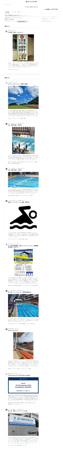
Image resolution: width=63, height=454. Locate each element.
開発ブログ (53, 18)
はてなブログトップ (45, 19)
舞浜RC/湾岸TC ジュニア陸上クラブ (13, 373)
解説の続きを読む (22, 21)
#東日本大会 (22, 402)
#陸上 (18, 368)
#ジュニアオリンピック (15, 69)
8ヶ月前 (15, 30)
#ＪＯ (18, 323)
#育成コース (15, 161)
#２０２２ (28, 323)
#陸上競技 (10, 402)
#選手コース (10, 161)
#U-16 (9, 118)
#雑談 (30, 368)
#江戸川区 (30, 402)
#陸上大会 (14, 402)
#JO (25, 161)
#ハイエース (24, 445)
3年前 (16, 82)
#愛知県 (24, 118)
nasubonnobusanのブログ (12, 328)
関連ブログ (19, 11)
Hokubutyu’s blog (10, 30)
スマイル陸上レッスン (11, 82)
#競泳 (19, 161)
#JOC (9, 69)
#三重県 (21, 118)
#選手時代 (20, 285)
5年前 (20, 373)
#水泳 (32, 285)
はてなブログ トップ (8, 4)
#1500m (33, 402)
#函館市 (18, 402)
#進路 (36, 161)
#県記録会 (10, 404)
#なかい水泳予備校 (14, 285)
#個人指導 (36, 285)
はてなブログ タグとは (45, 18)
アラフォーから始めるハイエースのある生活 (14, 123)
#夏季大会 (24, 323)
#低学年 (31, 195)
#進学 (21, 445)
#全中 (9, 163)
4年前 (23, 290)
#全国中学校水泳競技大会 (15, 163)
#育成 (12, 195)
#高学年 (22, 161)
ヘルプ (50, 18)
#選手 (14, 195)
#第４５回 (32, 323)
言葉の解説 (7, 11)
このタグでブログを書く (54, 9)
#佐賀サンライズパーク (12, 368)
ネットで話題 (13, 11)
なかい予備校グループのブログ (12, 244)
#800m (26, 402)
